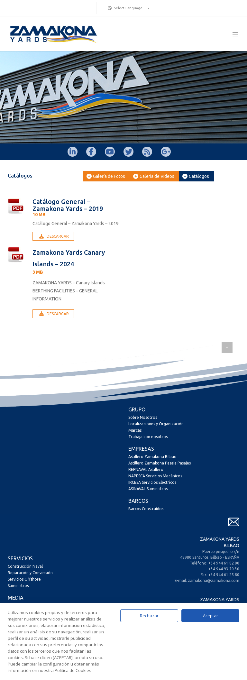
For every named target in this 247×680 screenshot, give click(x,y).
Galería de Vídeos (153, 176)
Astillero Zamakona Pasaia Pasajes (159, 463)
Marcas (135, 430)
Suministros (18, 586)
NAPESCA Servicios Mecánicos (155, 476)
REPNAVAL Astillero (145, 469)
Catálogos (195, 176)
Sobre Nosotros (142, 417)
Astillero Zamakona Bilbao (152, 457)
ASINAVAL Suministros (148, 489)
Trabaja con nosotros (148, 437)
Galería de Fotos (106, 176)
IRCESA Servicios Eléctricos (152, 482)
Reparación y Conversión (30, 573)
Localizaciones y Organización (156, 424)
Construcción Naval (25, 566)
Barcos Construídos (145, 509)
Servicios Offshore (24, 579)
